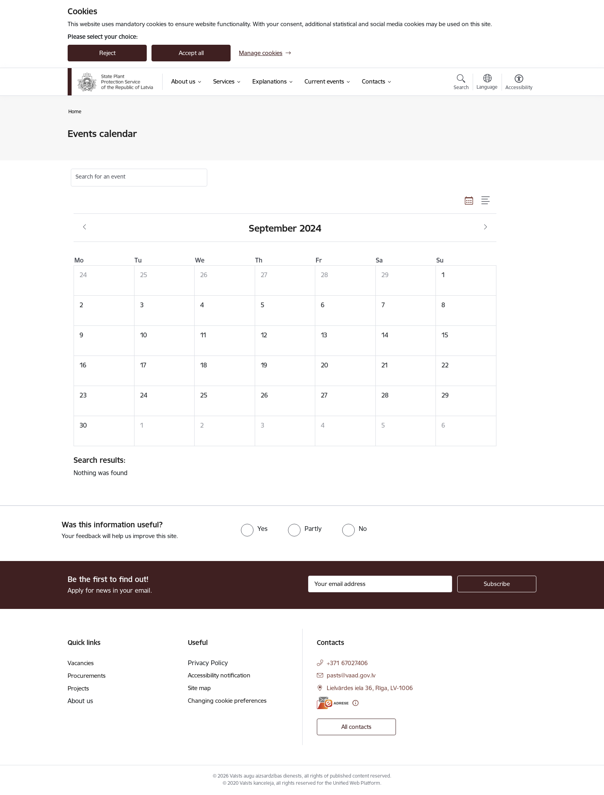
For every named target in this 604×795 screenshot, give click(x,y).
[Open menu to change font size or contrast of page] (519, 83)
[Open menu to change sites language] (487, 83)
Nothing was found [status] (282, 466)
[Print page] (517, 130)
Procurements (87, 675)
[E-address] (332, 702)
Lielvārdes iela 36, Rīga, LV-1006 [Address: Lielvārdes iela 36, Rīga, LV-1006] (370, 688)
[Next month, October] (485, 227)
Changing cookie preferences (227, 700)
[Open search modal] (461, 83)
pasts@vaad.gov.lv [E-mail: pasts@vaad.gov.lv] (351, 675)
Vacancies (81, 663)
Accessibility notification (219, 675)
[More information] (355, 703)
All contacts (356, 726)
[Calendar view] (469, 200)
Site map (199, 688)
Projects (78, 688)
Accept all (191, 53)
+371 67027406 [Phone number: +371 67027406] (347, 663)
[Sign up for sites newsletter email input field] (380, 584)
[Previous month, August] (84, 227)
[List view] (485, 200)
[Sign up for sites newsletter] (496, 584)
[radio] (254, 528)
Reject (107, 53)
